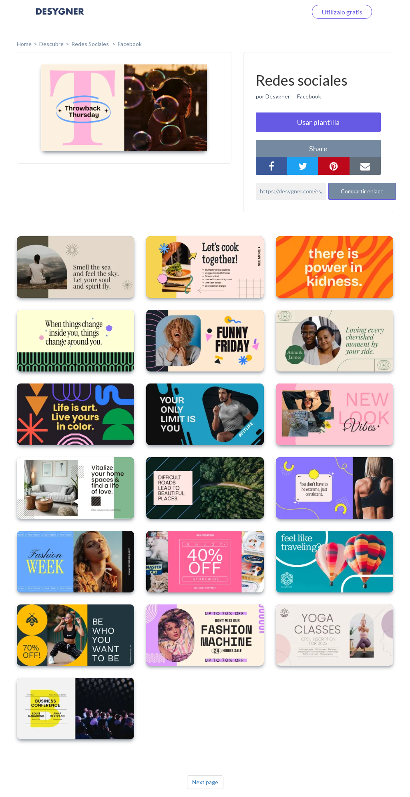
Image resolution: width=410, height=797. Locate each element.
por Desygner (273, 96)
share (318, 148)
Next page (205, 782)
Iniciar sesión (279, 11)
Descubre (51, 43)
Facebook (130, 43)
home (24, 43)
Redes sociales (90, 43)
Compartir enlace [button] (362, 191)
